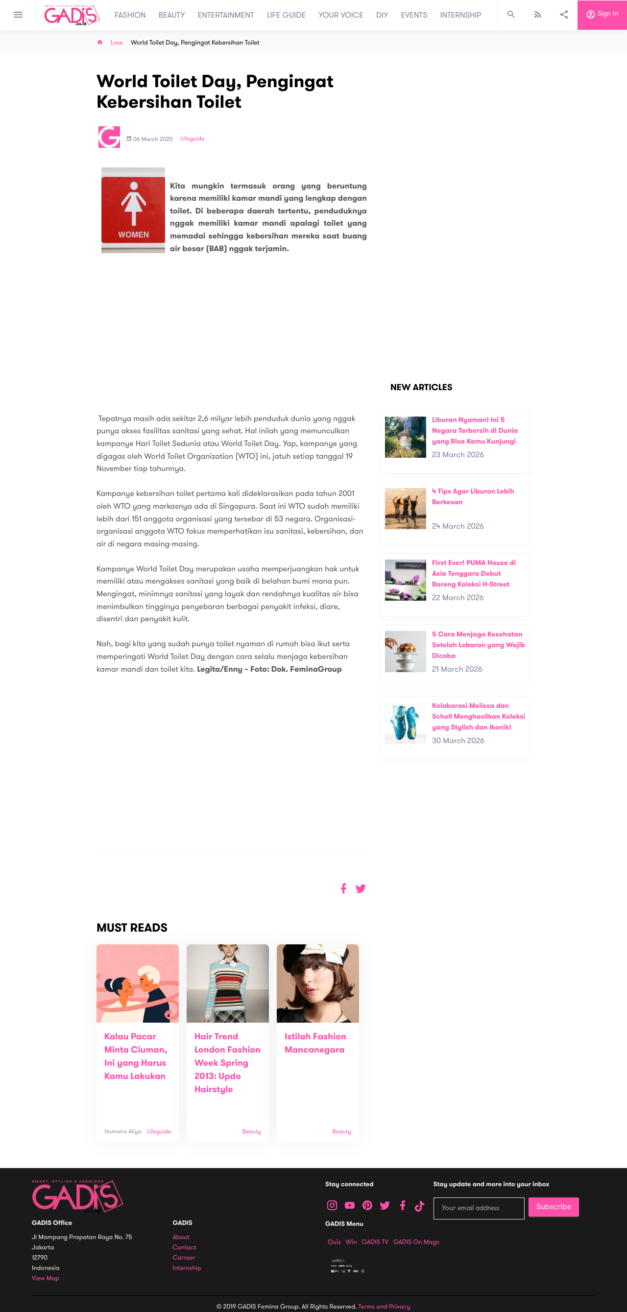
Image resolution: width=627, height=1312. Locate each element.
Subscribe (553, 1206)
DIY (382, 15)
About (181, 1237)
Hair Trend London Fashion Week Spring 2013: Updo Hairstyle (227, 1063)
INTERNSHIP (461, 15)
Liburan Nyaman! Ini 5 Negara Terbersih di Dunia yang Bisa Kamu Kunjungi (475, 430)
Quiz (334, 1242)
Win (351, 1242)
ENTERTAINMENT (226, 15)
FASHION (130, 15)
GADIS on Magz (416, 1242)
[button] (361, 888)
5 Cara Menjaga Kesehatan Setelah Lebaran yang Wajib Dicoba (478, 645)
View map (45, 1278)
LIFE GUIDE (286, 15)
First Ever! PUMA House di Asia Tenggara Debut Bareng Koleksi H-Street (474, 573)
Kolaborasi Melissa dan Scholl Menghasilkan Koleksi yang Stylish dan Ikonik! (478, 716)
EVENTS (414, 15)
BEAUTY (172, 15)
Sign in (602, 15)
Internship (187, 1268)
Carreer (184, 1258)
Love (117, 43)
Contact (184, 1247)
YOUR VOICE (340, 15)
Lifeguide (193, 139)
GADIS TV (375, 1242)
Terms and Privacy (384, 1306)
